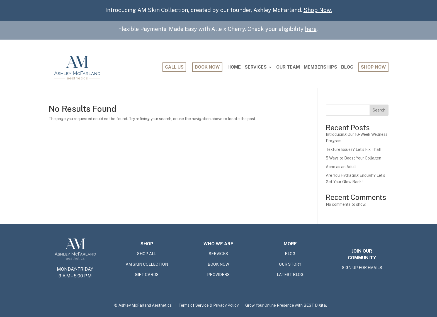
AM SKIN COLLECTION (147, 264)
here (311, 29)
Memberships (320, 67)
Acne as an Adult (341, 166)
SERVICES (218, 254)
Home (234, 67)
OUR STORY (290, 264)
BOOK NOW (218, 264)
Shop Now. (318, 10)
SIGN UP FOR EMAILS (362, 268)
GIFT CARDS (147, 275)
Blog (347, 67)
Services (256, 67)
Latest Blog (290, 275)
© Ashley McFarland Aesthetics (143, 305)
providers (218, 275)
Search (379, 110)
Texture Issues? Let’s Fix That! (353, 149)
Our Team (288, 67)
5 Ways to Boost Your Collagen (353, 158)
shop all (146, 254)
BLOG (290, 254)
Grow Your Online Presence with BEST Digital (286, 305)
